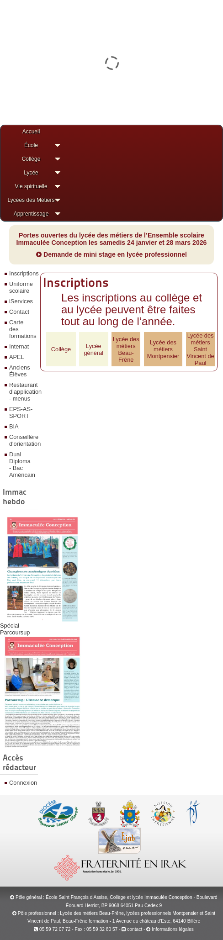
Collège (61, 349)
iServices (21, 301)
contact (132, 929)
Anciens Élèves (19, 371)
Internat (19, 346)
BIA (14, 426)
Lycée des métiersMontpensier (163, 349)
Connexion (22, 782)
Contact (19, 311)
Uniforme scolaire (21, 287)
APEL (16, 357)
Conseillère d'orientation (22, 440)
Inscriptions (22, 273)
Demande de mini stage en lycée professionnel (111, 254)
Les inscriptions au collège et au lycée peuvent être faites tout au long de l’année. (131, 309)
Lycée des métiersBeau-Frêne (126, 349)
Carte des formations (22, 329)
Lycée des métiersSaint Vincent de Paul (200, 349)
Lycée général (94, 349)
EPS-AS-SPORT (20, 412)
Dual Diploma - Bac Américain (22, 464)
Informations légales (173, 929)
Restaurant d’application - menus (22, 391)
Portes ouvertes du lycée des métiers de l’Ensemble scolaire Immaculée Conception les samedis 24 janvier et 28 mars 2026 (111, 239)
